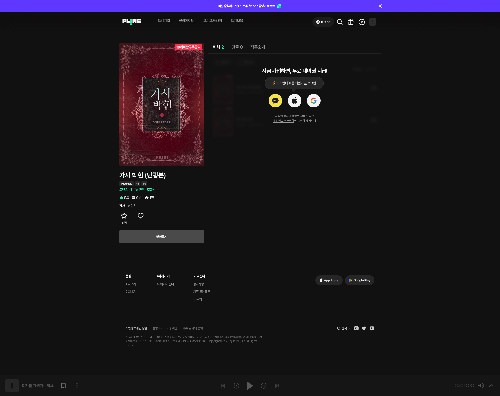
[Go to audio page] (131, 22)
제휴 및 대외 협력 (193, 328)
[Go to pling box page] (350, 21)
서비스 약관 (307, 116)
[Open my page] (372, 21)
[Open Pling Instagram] (356, 328)
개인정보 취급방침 (283, 121)
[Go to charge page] (361, 21)
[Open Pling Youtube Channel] (372, 328)
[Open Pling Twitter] (364, 328)
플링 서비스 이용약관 (165, 328)
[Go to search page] (339, 21)
